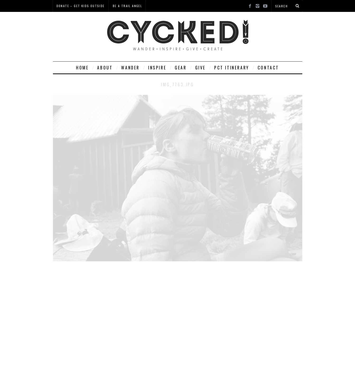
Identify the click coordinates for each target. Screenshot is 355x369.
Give (200, 67)
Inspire (157, 67)
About (105, 67)
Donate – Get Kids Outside (81, 6)
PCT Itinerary (231, 67)
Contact (268, 67)
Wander (130, 67)
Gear (180, 67)
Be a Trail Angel (127, 6)
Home (82, 67)
